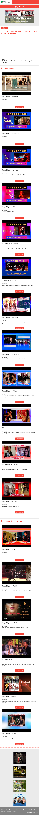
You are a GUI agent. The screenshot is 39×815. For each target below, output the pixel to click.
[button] (16, 83)
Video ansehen (19, 107)
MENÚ (19, 7)
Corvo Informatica (34, 812)
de (37, 2)
